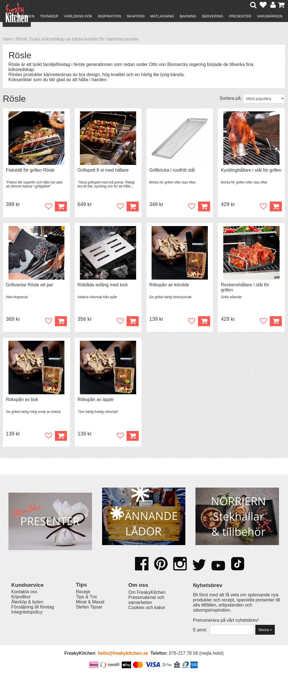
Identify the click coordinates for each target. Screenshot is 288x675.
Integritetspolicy (26, 612)
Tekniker (49, 16)
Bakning (188, 16)
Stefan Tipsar (89, 607)
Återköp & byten (27, 601)
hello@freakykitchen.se (123, 653)
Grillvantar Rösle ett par (29, 284)
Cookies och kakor (146, 607)
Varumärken (269, 16)
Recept (83, 591)
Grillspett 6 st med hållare (103, 170)
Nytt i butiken (20, 16)
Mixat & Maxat (90, 601)
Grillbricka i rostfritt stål (172, 170)
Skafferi (136, 16)
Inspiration (109, 16)
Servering (212, 16)
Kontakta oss (24, 591)
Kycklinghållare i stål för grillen (251, 170)
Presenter (240, 16)
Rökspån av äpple (96, 399)
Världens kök (78, 16)
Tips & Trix (86, 596)
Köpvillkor (21, 596)
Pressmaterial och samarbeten (146, 600)
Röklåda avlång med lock (103, 284)
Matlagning (162, 16)
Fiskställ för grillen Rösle (30, 170)
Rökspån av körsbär (169, 284)
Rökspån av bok (22, 399)
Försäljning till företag (32, 607)
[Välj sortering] (264, 98)
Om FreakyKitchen (146, 592)
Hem (7, 39)
